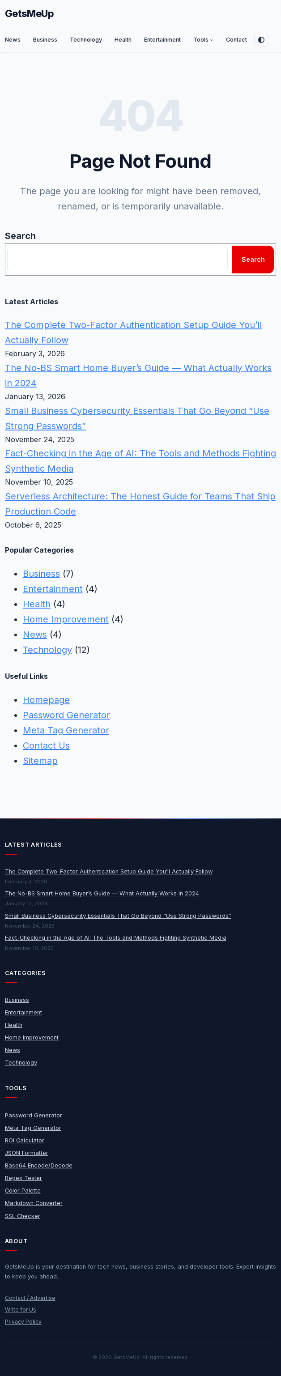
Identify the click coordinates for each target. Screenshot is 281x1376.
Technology (47, 649)
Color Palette (23, 1190)
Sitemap (40, 760)
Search (20, 235)
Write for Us (20, 1309)
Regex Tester (23, 1178)
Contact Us (46, 745)
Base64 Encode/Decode (38, 1165)
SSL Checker (22, 1216)
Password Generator (66, 715)
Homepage (46, 699)
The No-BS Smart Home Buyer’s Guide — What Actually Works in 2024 (102, 893)
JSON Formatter (26, 1153)
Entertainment (53, 589)
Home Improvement (66, 619)
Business (41, 573)
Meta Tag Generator (66, 730)
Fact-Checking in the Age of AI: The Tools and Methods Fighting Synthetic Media (115, 937)
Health (37, 604)
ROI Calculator (24, 1140)
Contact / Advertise (30, 1298)
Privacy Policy (23, 1321)
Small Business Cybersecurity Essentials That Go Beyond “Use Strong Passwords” (118, 915)
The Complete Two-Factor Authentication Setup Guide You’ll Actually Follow (109, 871)
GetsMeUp (29, 13)
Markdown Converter (34, 1203)
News (35, 634)
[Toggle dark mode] (261, 40)
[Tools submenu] (211, 40)
